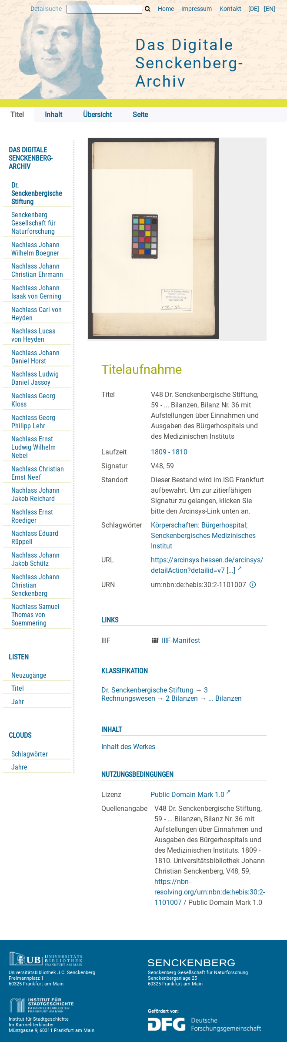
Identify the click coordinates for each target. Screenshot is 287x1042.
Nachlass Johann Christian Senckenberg (35, 585)
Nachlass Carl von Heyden (36, 314)
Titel (17, 688)
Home (166, 9)
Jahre (19, 767)
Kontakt (230, 9)
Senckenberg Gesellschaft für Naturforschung (33, 223)
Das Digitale (189, 63)
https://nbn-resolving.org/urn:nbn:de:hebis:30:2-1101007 (209, 892)
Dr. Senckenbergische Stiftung (36, 193)
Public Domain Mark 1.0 (187, 794)
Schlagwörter (29, 754)
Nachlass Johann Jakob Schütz (35, 559)
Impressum (196, 9)
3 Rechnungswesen (154, 694)
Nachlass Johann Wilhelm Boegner (35, 249)
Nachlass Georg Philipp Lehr (33, 421)
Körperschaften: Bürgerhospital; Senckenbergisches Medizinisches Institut (203, 535)
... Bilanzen (225, 698)
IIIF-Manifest (181, 640)
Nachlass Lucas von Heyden (33, 335)
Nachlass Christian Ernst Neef (37, 473)
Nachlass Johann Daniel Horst (35, 357)
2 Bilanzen (182, 698)
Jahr (17, 702)
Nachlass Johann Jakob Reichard (35, 494)
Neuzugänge (29, 675)
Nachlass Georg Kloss (33, 400)
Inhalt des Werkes (128, 747)
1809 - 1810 (169, 452)
